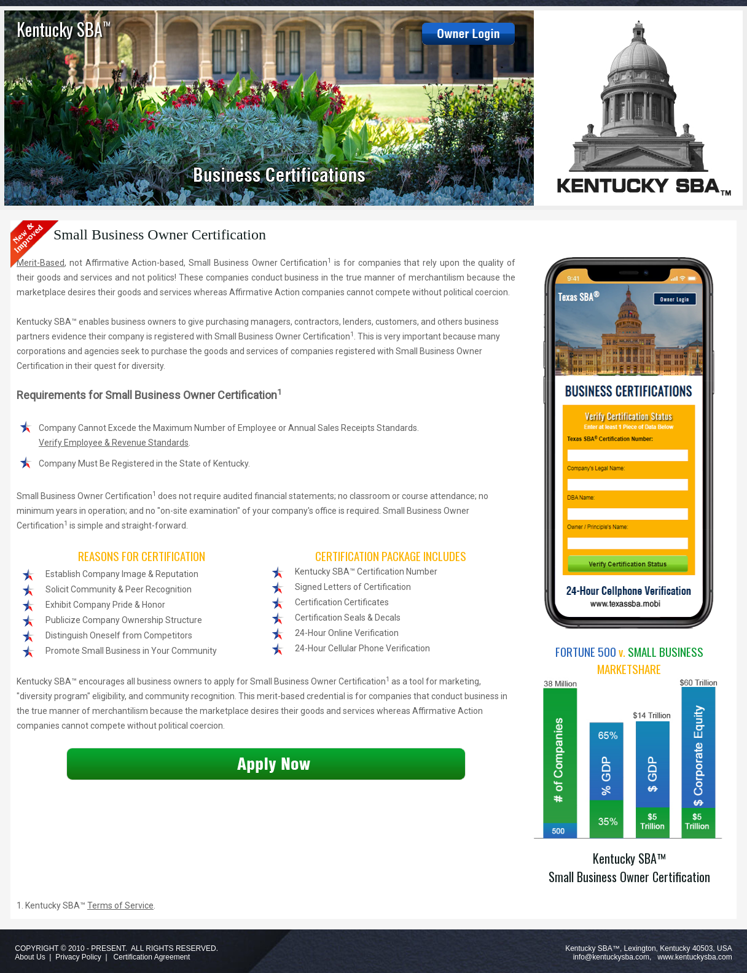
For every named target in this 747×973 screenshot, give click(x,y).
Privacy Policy (78, 957)
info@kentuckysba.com (611, 957)
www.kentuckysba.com (694, 957)
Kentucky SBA (64, 29)
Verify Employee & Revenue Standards (114, 443)
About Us (30, 957)
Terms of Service (120, 905)
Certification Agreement (152, 957)
